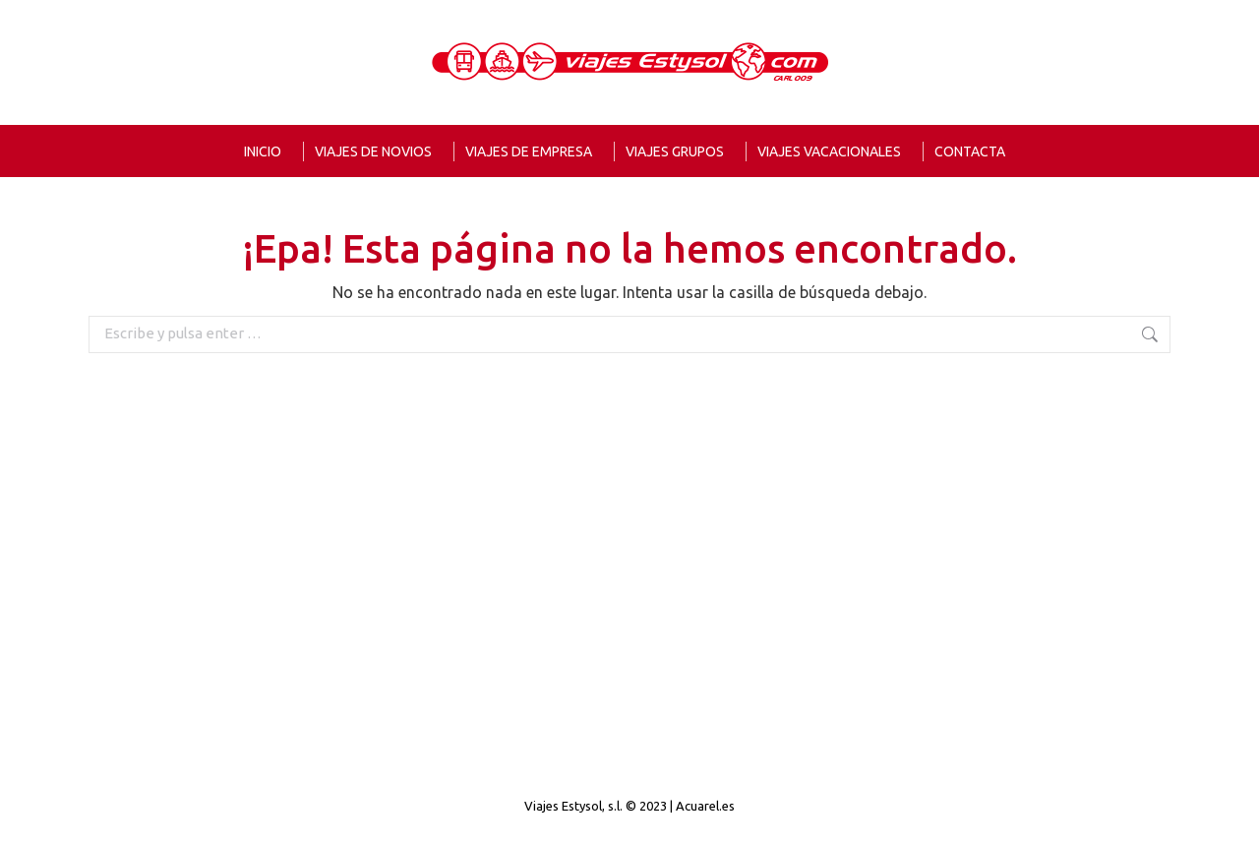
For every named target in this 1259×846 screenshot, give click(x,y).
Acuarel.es (705, 806)
